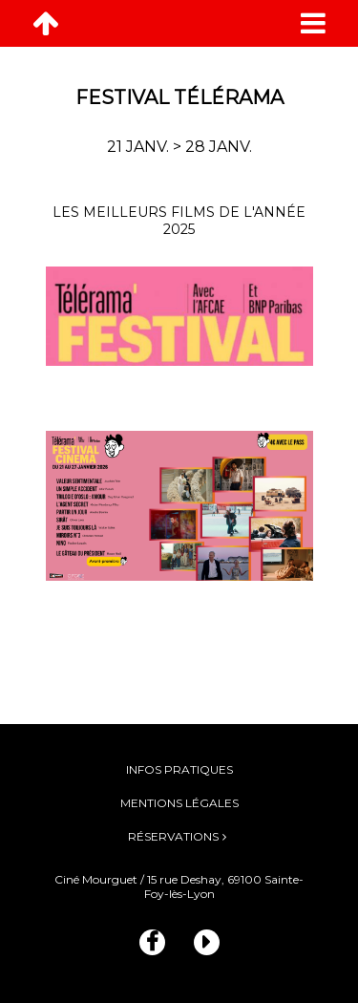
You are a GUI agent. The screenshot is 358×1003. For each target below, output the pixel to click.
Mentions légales (179, 803)
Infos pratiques (179, 769)
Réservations (173, 836)
